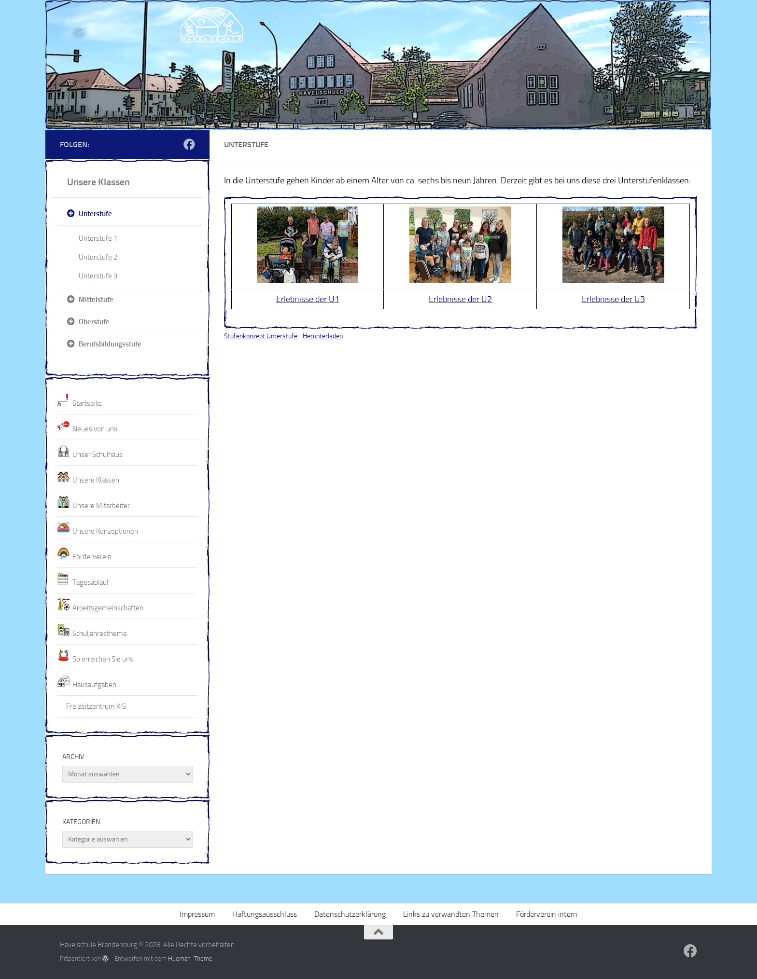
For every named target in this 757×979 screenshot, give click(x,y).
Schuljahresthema (99, 633)
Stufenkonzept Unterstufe (260, 336)
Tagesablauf (90, 582)
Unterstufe (95, 213)
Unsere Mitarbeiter (101, 505)
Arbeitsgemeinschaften (107, 608)
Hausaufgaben (94, 684)
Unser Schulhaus (97, 454)
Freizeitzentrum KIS (96, 706)
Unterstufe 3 (98, 276)
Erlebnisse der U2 (460, 299)
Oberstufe (94, 321)
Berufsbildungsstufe (110, 344)
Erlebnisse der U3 (613, 299)
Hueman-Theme (190, 958)
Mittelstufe (96, 299)
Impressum (197, 914)
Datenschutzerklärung (350, 914)
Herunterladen (323, 336)
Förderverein (92, 556)
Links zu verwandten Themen (451, 914)
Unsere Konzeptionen (105, 531)
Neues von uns (94, 429)
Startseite (87, 403)
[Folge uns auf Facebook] (189, 144)
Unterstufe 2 (98, 257)
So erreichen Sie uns (102, 659)
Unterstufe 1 (98, 238)
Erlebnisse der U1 (307, 299)
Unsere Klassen (98, 182)
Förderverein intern (546, 914)
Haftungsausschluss (264, 914)
